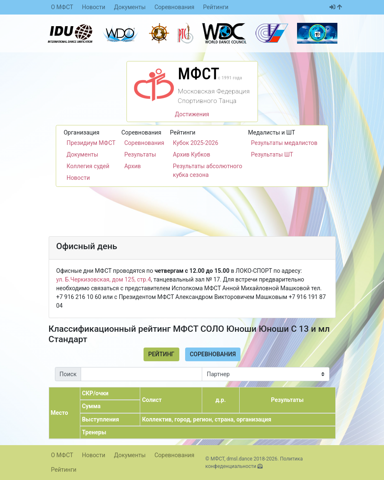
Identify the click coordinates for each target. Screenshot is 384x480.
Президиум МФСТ (91, 143)
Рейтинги (215, 7)
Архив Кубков (192, 154)
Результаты (140, 154)
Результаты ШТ (272, 154)
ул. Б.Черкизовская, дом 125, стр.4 (103, 279)
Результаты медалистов (284, 143)
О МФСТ (62, 7)
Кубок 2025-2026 (195, 143)
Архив (132, 166)
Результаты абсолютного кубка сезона (208, 170)
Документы (130, 7)
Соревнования (174, 7)
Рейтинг (161, 354)
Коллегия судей (88, 166)
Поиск (68, 374)
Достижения (192, 114)
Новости (93, 7)
